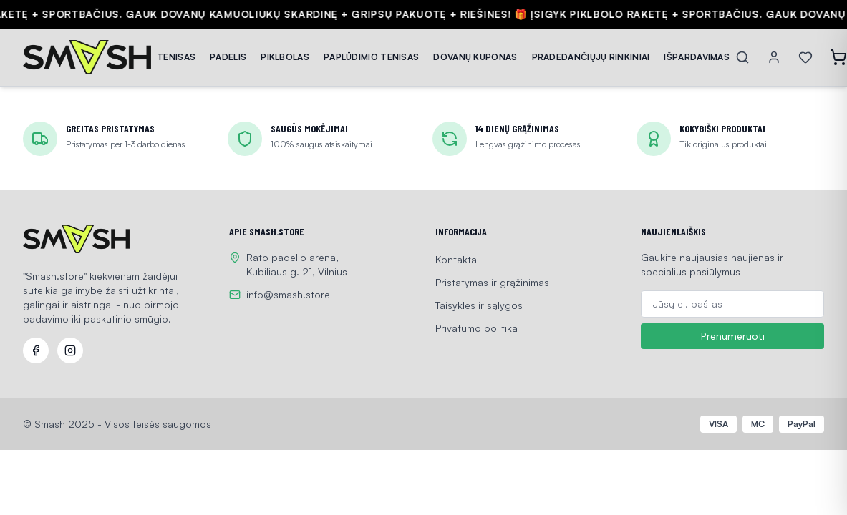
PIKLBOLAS (285, 57)
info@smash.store (288, 294)
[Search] (742, 57)
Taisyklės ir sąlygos (479, 305)
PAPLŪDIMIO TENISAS (371, 57)
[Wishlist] (805, 57)
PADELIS (228, 57)
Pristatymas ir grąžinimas (492, 282)
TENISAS (176, 57)
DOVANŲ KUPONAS (475, 57)
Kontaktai (457, 259)
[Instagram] (70, 350)
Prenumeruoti (733, 336)
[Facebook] (36, 350)
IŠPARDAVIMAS (697, 57)
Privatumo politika (476, 328)
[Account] (774, 57)
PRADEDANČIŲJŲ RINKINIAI (591, 57)
